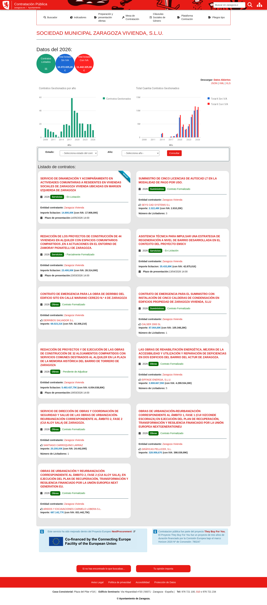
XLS (228, 83)
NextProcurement (122, 531)
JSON (214, 83)
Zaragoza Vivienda (74, 207)
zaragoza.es (19, 7)
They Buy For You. (215, 531)
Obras (55, 304)
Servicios (57, 196)
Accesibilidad (143, 582)
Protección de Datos (165, 582)
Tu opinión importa (163, 568)
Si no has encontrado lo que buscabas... (103, 568)
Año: (110, 152)
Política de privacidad (119, 582)
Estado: (49, 152)
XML (222, 83)
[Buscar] (250, 5)
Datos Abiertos (222, 79)
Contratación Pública (30, 4)
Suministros (157, 189)
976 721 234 (209, 591)
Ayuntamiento (34, 7)
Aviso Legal (97, 582)
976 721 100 (188, 591)
